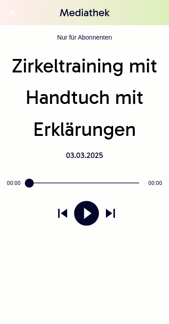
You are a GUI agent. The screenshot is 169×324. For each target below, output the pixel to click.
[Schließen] (12, 12)
